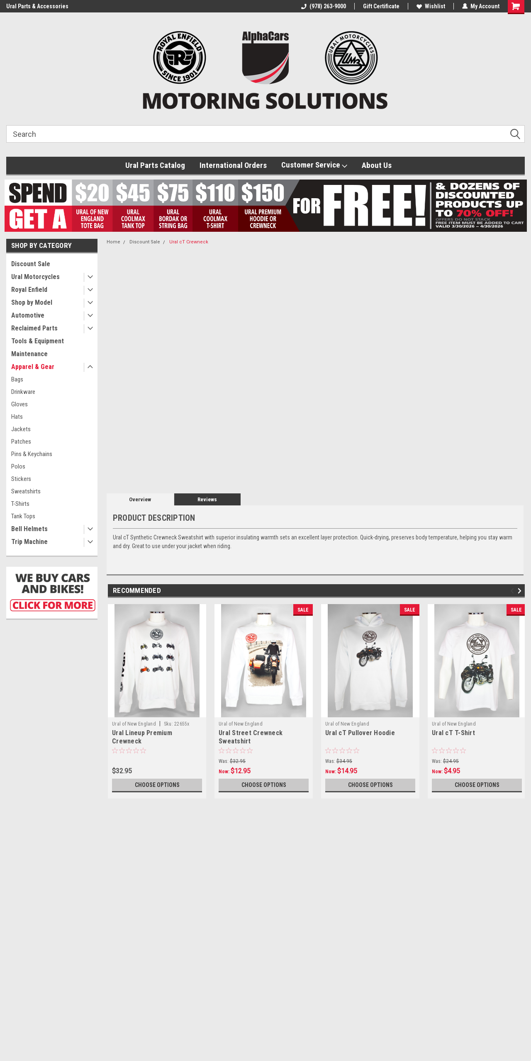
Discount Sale (30, 264)
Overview (140, 499)
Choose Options (157, 785)
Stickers (21, 479)
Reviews (207, 499)
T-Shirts (20, 503)
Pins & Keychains (31, 454)
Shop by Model (31, 302)
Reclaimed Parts (34, 328)
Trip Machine (29, 542)
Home (113, 242)
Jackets (21, 429)
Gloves (19, 404)
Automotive (27, 315)
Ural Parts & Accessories (37, 6)
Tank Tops (23, 516)
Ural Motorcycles (35, 277)
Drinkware (23, 392)
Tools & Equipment (37, 341)
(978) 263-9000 (323, 6)
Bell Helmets (29, 529)
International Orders (233, 165)
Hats (17, 416)
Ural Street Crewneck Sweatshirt (251, 737)
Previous (513, 591)
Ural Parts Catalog (155, 165)
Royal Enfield (29, 290)
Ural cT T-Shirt (453, 733)
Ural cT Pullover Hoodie (360, 733)
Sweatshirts (26, 491)
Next (521, 591)
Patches (21, 441)
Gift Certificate (381, 6)
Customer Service (314, 165)
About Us (377, 165)
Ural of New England (134, 724)
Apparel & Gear (32, 367)
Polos (18, 466)
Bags (17, 379)
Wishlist (431, 6)
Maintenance (29, 354)
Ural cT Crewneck (188, 242)
